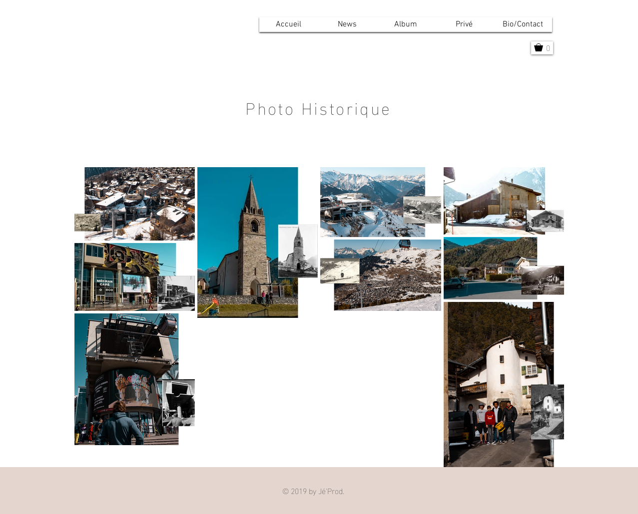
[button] (406, 24)
